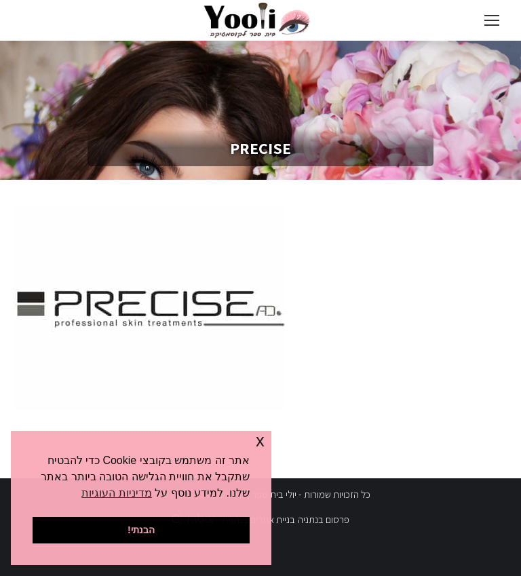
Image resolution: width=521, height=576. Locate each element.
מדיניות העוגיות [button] (116, 493)
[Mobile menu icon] (492, 20)
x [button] (260, 440)
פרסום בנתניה (323, 519)
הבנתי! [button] (141, 529)
